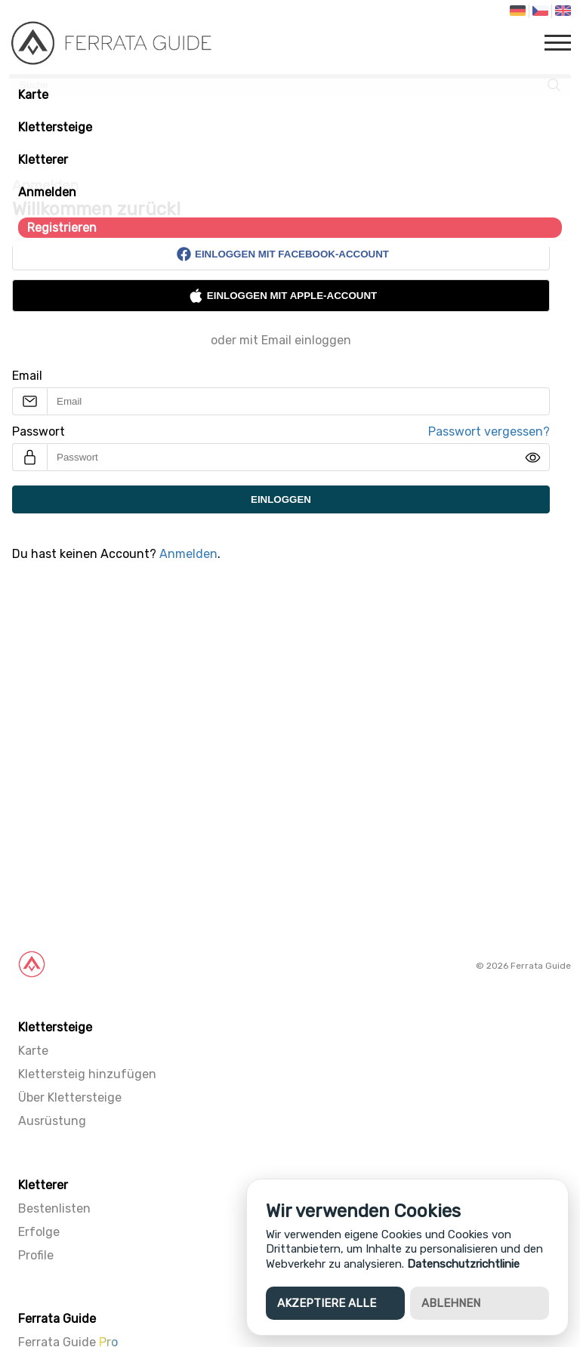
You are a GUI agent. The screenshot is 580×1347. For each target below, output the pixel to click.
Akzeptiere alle (326, 1303)
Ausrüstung (52, 1121)
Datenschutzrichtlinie (463, 1264)
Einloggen (281, 499)
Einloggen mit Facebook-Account (282, 254)
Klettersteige (55, 127)
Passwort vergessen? (489, 431)
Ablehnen (450, 1303)
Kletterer (43, 160)
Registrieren (62, 227)
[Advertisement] (290, 767)
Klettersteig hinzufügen (87, 1074)
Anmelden (47, 192)
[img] (533, 457)
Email (27, 375)
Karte (33, 95)
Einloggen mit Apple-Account (282, 296)
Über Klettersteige (70, 1097)
